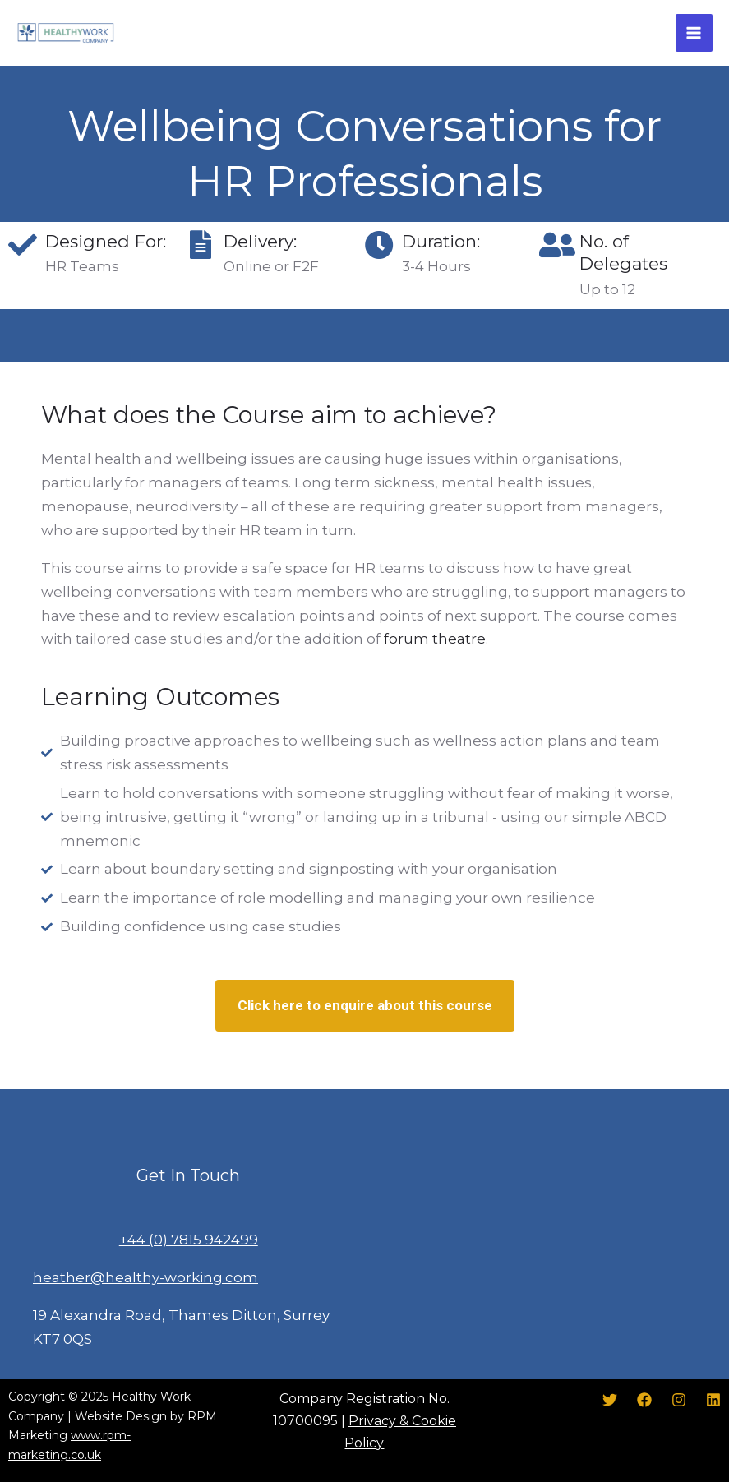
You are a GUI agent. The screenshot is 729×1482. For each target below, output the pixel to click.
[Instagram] (678, 1399)
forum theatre (435, 638)
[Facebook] (644, 1399)
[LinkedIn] (713, 1399)
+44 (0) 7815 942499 (188, 1239)
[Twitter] (609, 1399)
